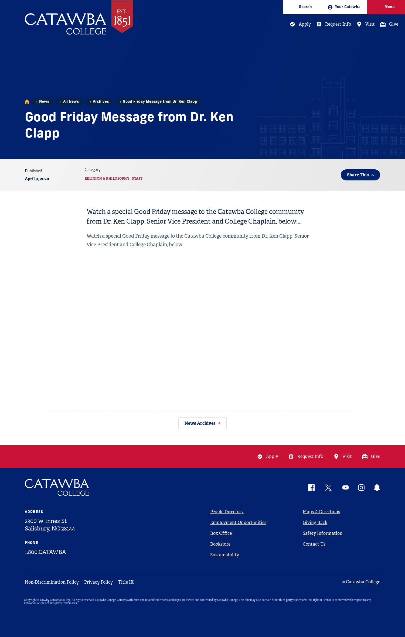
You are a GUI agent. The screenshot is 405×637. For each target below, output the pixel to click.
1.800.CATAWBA (45, 552)
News (44, 102)
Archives (101, 102)
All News (71, 102)
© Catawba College (361, 582)
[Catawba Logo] (57, 487)
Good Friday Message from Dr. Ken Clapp (160, 102)
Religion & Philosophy (107, 178)
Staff (137, 178)
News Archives (200, 423)
